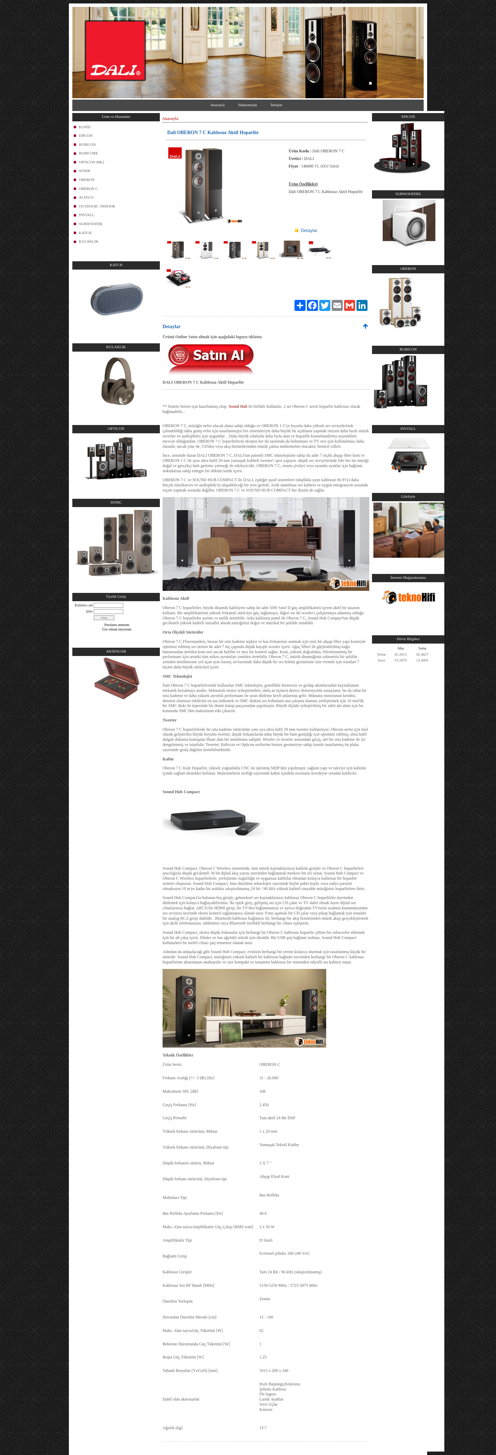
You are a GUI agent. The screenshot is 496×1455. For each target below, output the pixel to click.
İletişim (276, 105)
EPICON (86, 135)
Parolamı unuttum (116, 625)
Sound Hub (238, 406)
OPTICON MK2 (91, 162)
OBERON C (88, 188)
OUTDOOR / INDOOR (97, 206)
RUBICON (87, 144)
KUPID (85, 127)
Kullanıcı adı (84, 605)
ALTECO (86, 197)
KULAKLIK (89, 241)
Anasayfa (217, 105)
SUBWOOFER (90, 224)
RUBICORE (88, 153)
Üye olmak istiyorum (117, 629)
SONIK (85, 171)
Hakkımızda (247, 105)
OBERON (86, 180)
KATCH (85, 233)
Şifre (89, 611)
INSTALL (86, 215)
